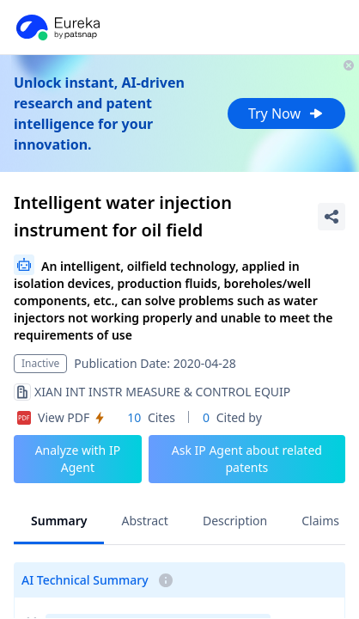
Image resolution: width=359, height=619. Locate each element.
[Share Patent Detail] (331, 216)
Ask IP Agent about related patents (247, 458)
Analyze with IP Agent (78, 458)
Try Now (286, 113)
